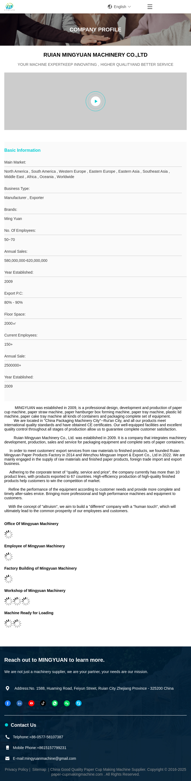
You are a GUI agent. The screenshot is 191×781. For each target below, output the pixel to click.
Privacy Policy (16, 769)
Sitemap (39, 769)
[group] (95, 101)
